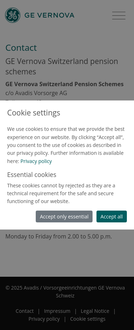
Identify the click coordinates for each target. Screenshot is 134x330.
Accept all (111, 216)
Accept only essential (64, 216)
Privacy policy (36, 161)
